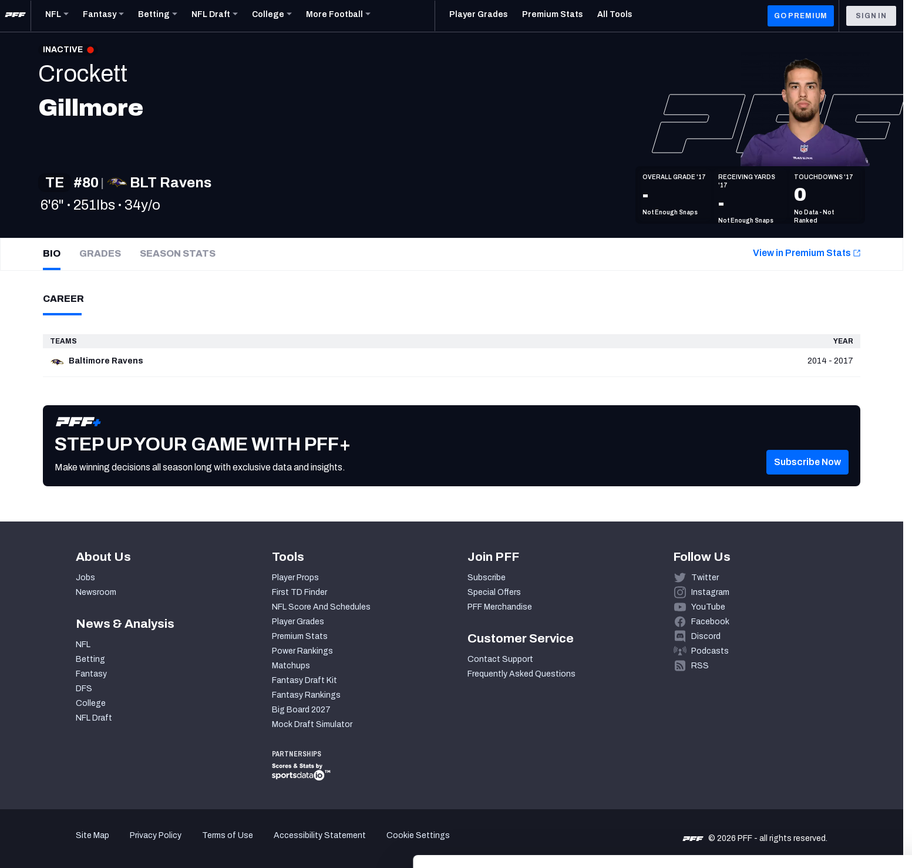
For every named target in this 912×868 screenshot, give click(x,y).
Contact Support (500, 659)
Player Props (295, 577)
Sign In (871, 16)
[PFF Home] (15, 16)
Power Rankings (302, 651)
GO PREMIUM (800, 16)
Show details (181, 845)
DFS (84, 688)
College (91, 703)
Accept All (814, 760)
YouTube (708, 607)
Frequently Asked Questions (521, 673)
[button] (807, 462)
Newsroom (96, 592)
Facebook (710, 621)
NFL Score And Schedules (321, 607)
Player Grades (298, 621)
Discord (706, 636)
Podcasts (710, 651)
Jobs (85, 577)
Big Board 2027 (301, 709)
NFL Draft (94, 718)
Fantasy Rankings (306, 695)
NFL (83, 644)
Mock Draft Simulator (312, 724)
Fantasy (91, 673)
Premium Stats (300, 636)
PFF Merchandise (499, 607)
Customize (814, 795)
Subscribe (486, 577)
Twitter (705, 577)
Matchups (291, 665)
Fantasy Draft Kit (304, 680)
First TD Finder (299, 592)
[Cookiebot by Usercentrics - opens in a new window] (76, 845)
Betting (90, 659)
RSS (700, 665)
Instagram (710, 592)
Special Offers (494, 592)
